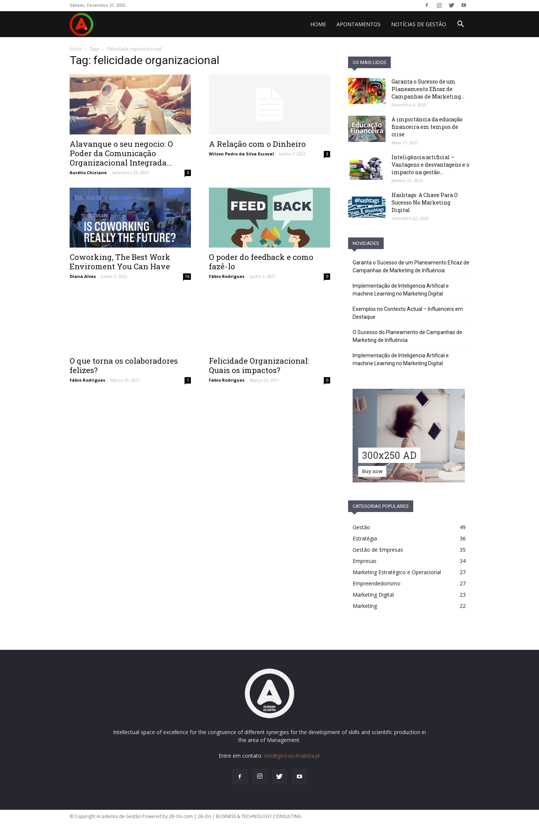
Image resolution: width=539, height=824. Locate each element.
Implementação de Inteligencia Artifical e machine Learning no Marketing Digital (401, 290)
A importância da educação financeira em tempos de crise (427, 127)
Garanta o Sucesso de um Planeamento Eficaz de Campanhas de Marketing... (428, 89)
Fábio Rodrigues (226, 276)
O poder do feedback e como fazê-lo (261, 262)
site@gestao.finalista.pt (292, 755)
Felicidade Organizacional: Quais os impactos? (259, 365)
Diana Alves (83, 276)
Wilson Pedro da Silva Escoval (241, 154)
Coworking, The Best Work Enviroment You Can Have (120, 262)
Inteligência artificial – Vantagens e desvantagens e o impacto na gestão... (430, 165)
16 (187, 276)
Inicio (76, 49)
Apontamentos (359, 24)
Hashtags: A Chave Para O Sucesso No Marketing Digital (425, 202)
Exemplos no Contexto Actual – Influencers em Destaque (408, 313)
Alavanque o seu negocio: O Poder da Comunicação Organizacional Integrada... (121, 153)
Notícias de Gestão (418, 24)
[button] (460, 24)
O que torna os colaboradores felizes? (124, 365)
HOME (318, 24)
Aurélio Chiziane (88, 172)
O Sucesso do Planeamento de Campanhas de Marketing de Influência (407, 336)
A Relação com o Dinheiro (257, 144)
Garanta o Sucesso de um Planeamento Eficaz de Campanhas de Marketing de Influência (411, 266)
